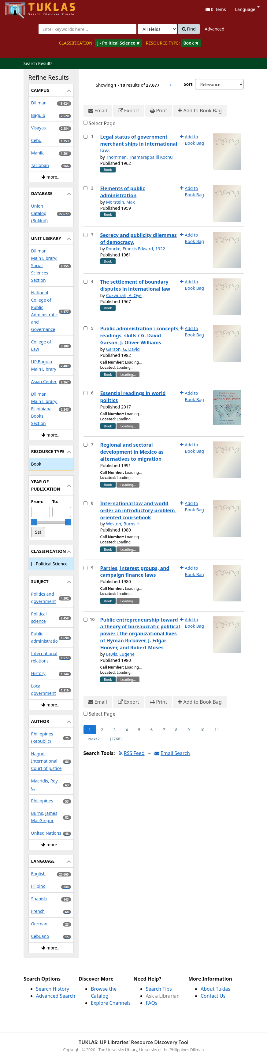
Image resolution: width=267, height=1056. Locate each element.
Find (189, 29)
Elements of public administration (122, 192)
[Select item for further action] (85, 137)
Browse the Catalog (104, 992)
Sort (188, 84)
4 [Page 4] (127, 729)
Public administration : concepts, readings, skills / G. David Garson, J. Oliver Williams (140, 335)
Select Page (102, 123)
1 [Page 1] (90, 729)
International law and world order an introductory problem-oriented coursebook (138, 510)
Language (247, 9)
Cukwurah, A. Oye (124, 295)
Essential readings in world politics (133, 397)
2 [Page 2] (102, 729)
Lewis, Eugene (120, 654)
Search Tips (159, 988)
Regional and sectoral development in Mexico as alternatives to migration (132, 451)
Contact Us (213, 995)
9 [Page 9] (188, 729)
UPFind (19, 8)
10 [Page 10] (202, 729)
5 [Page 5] (139, 729)
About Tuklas (215, 988)
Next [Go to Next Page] (94, 739)
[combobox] (87, 29)
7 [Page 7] (164, 729)
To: (55, 501)
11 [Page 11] (216, 729)
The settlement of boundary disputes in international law (135, 285)
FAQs (152, 1003)
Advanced (214, 29)
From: (37, 501)
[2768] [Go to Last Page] (115, 739)
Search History (52, 988)
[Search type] (157, 29)
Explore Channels (111, 1003)
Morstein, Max (120, 202)
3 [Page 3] (114, 729)
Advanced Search (55, 995)
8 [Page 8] (176, 729)
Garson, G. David (123, 349)
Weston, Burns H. (123, 524)
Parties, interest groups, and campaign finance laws (134, 572)
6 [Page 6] (151, 729)
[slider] (34, 522)
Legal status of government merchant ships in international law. (138, 143)
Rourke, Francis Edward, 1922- (136, 249)
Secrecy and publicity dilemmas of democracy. (138, 238)
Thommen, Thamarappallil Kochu (139, 157)
